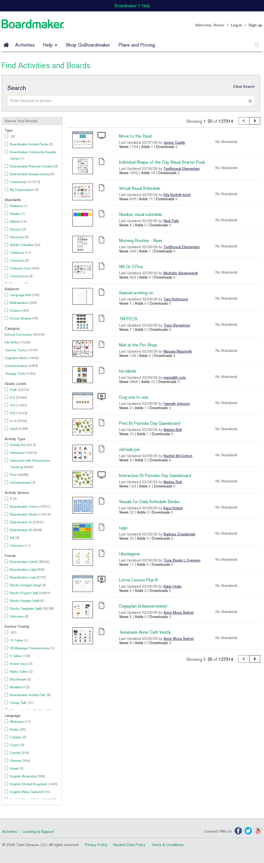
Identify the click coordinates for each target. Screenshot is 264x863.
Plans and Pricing (137, 45)
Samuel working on (136, 292)
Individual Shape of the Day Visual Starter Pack (162, 162)
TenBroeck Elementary (182, 168)
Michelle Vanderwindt (181, 273)
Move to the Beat (135, 136)
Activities (25, 45)
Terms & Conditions (167, 845)
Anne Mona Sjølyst (179, 612)
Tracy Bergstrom (177, 325)
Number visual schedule (140, 214)
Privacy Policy (96, 845)
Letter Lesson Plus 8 (138, 580)
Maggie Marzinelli (178, 351)
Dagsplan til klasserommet (143, 606)
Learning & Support (38, 831)
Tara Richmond (176, 299)
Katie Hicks (173, 586)
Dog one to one (133, 397)
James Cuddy (174, 142)
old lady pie (129, 449)
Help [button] (50, 45)
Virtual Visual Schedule (139, 188)
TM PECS (128, 318)
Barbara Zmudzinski (179, 534)
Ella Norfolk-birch (177, 194)
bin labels (127, 371)
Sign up (255, 25)
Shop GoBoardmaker (88, 45)
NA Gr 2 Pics (131, 266)
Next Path (171, 221)
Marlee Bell (173, 429)
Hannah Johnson (177, 403)
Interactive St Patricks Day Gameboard (155, 475)
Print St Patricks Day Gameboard (149, 423)
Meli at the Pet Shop (138, 345)
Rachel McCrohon (178, 456)
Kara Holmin (173, 508)
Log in (236, 25)
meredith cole (175, 377)
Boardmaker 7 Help (132, 5)
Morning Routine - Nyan (140, 240)
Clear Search (244, 86)
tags (123, 527)
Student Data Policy (129, 845)
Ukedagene (129, 553)
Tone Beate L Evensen (182, 560)
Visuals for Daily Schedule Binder (149, 501)
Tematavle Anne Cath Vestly (145, 632)
